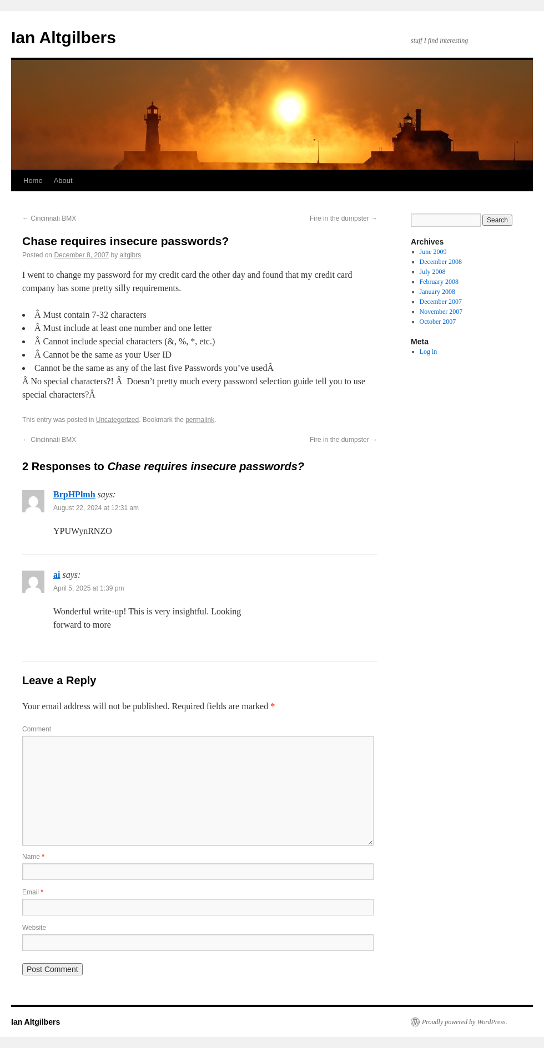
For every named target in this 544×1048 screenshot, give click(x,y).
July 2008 (433, 272)
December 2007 (441, 302)
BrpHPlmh (74, 494)
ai (56, 574)
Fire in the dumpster (343, 218)
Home (33, 180)
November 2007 (441, 312)
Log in (428, 351)
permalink (199, 420)
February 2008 (439, 282)
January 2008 (437, 292)
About (63, 180)
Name (33, 857)
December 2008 (441, 262)
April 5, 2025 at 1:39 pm (88, 588)
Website (34, 928)
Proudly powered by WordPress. (464, 1022)
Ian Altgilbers (63, 37)
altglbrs (131, 255)
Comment (36, 729)
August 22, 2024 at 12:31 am (96, 508)
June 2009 (433, 252)
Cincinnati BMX (49, 218)
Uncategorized (117, 420)
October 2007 (438, 321)
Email (32, 892)
